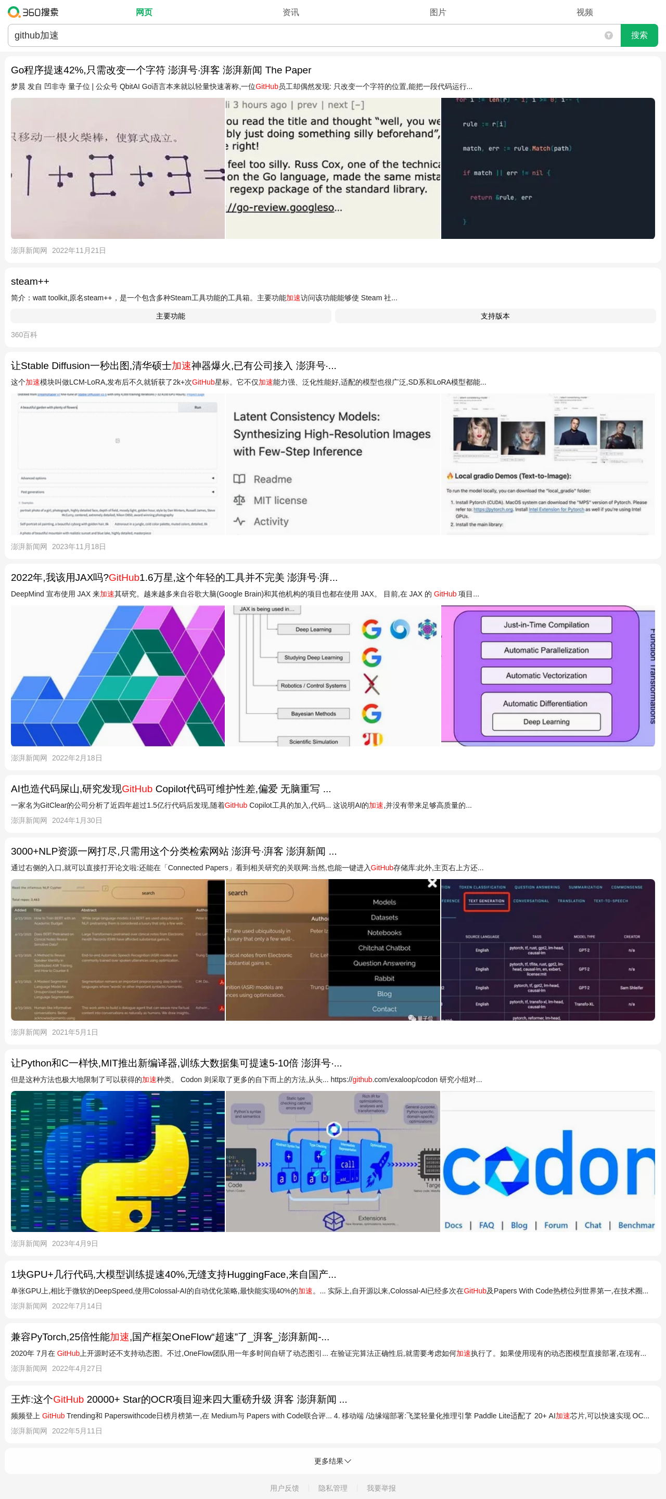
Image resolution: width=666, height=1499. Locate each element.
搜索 (639, 35)
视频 (585, 12)
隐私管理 (333, 1488)
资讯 (291, 12)
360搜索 (35, 12)
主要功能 (170, 316)
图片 (438, 12)
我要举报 (381, 1488)
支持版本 (495, 316)
